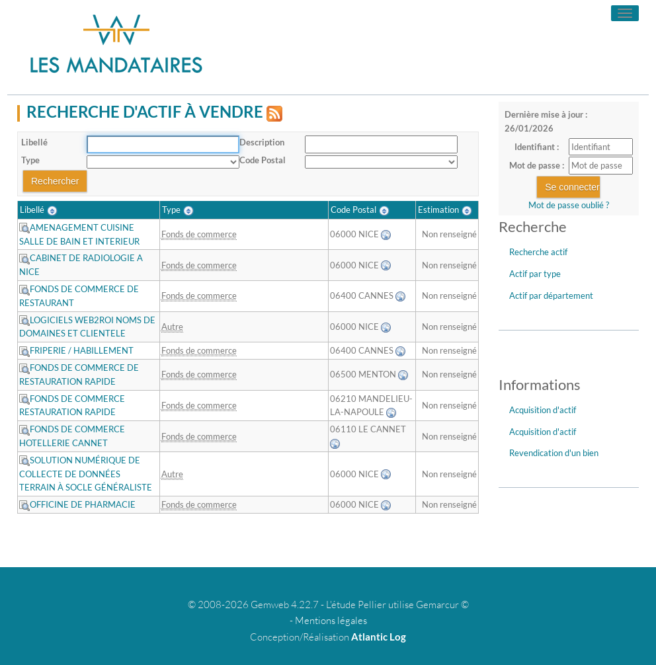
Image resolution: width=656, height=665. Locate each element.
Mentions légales (331, 620)
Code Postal (262, 160)
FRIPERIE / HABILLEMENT (76, 350)
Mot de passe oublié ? (568, 205)
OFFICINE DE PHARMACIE (77, 504)
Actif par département (551, 295)
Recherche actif (538, 252)
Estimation (438, 209)
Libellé (34, 142)
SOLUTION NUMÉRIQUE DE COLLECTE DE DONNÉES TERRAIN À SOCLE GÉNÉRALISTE (85, 474)
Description (261, 142)
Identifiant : (536, 146)
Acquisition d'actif (542, 410)
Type (30, 160)
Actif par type (535, 273)
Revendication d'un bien (553, 453)
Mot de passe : (536, 165)
